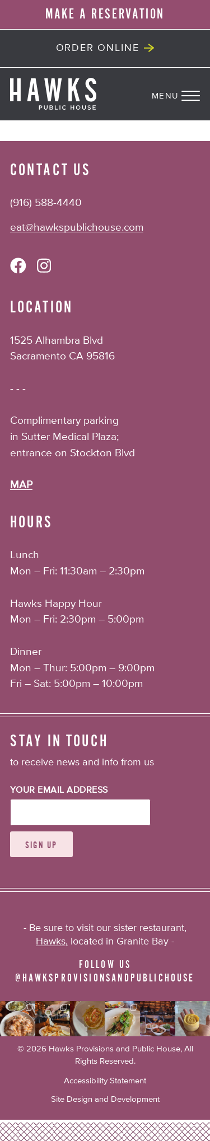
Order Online (97, 48)
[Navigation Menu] (181, 94)
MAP (21, 485)
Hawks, (52, 942)
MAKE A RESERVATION (105, 14)
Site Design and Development (105, 1099)
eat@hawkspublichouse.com (76, 227)
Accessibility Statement (105, 1081)
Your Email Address (59, 790)
